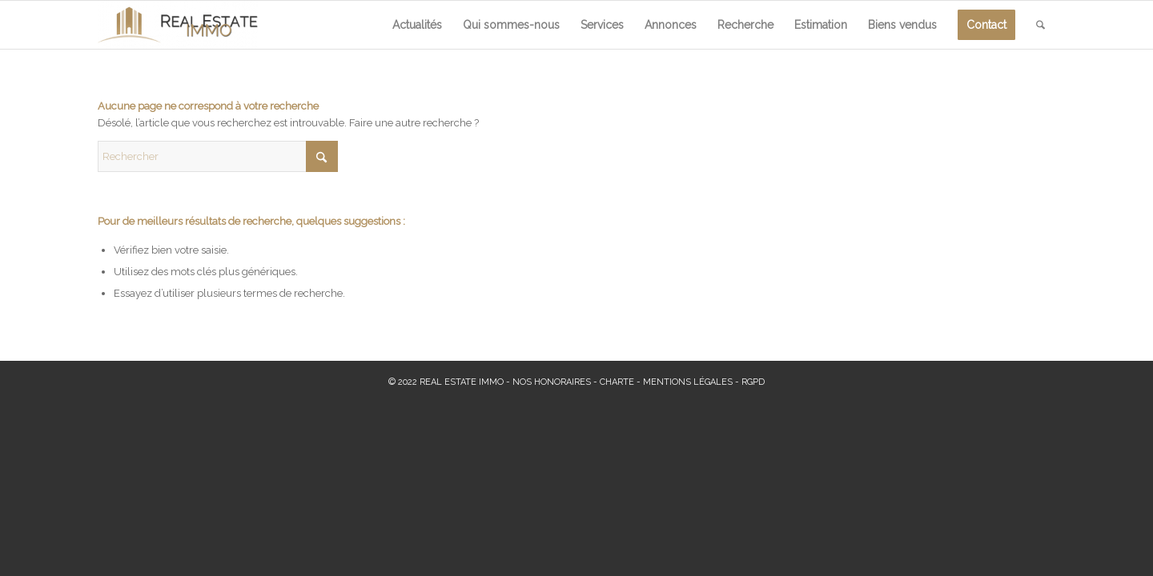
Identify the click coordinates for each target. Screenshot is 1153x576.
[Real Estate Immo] (178, 25)
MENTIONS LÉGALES (688, 382)
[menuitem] (417, 25)
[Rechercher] (1040, 25)
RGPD (753, 382)
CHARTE (617, 382)
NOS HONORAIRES (551, 382)
